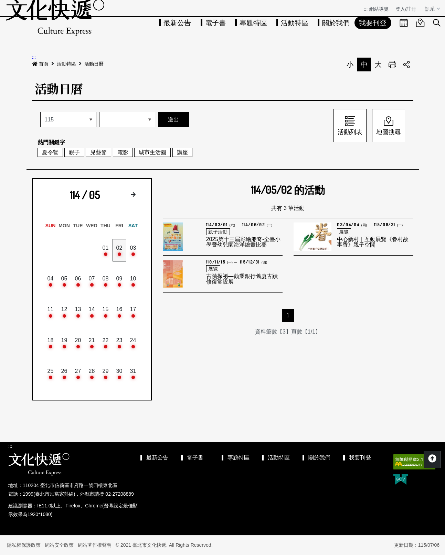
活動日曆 (94, 64)
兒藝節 (98, 152)
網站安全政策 (59, 545)
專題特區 (253, 23)
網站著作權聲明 (95, 545)
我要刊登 (372, 23)
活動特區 (294, 23)
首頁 (40, 64)
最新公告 (177, 23)
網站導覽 (379, 9)
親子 (74, 152)
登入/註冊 (405, 9)
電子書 (215, 23)
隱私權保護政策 (24, 545)
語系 (430, 9)
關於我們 (336, 23)
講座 (182, 152)
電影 (122, 152)
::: (366, 9)
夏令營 (50, 152)
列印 (392, 64)
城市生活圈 (152, 152)
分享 (406, 64)
